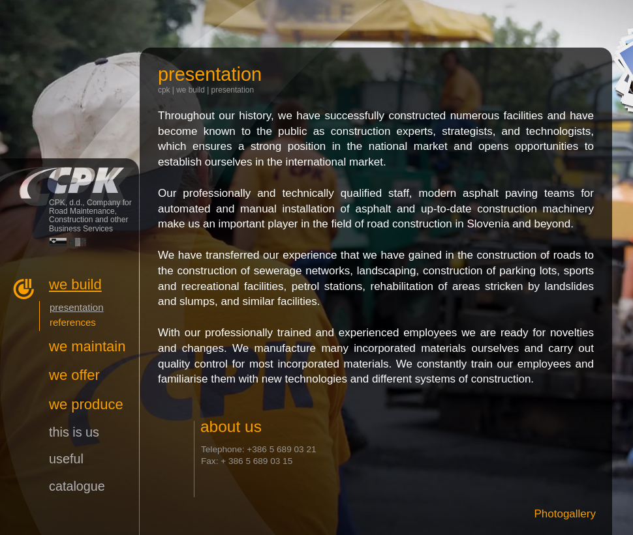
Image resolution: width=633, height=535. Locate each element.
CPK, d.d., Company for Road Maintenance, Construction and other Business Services (69, 177)
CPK (164, 89)
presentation (232, 89)
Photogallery (565, 514)
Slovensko (58, 242)
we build (190, 89)
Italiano (77, 242)
